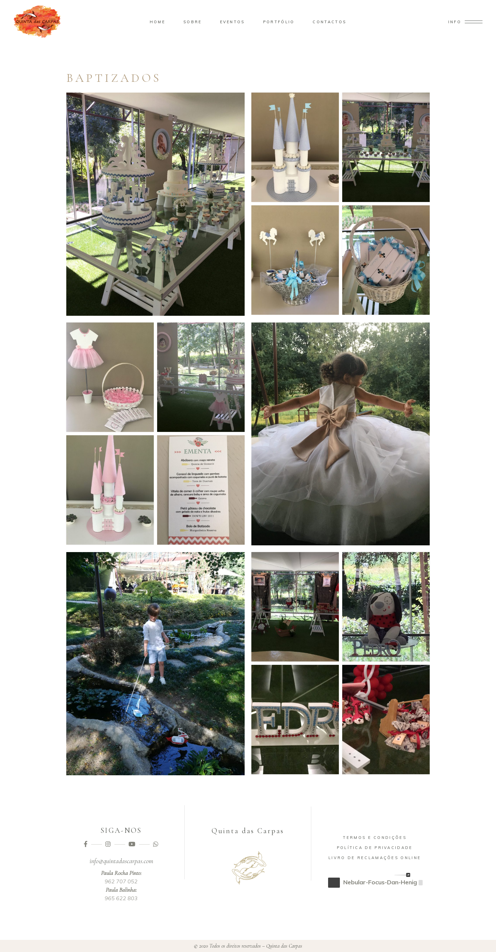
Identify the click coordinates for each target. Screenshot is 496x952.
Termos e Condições (374, 837)
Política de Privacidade (375, 847)
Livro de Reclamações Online (374, 857)
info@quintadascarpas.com (121, 861)
